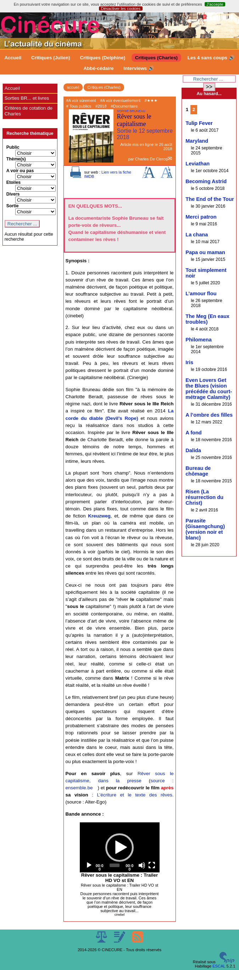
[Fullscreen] (151, 865)
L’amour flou (200, 293)
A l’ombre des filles (209, 415)
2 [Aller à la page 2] (194, 109)
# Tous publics (78, 106)
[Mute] (141, 865)
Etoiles (13, 182)
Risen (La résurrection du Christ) (204, 497)
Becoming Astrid (206, 181)
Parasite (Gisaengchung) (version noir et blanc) (205, 529)
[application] (120, 847)
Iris (189, 362)
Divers (13, 194)
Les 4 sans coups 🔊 (211, 57)
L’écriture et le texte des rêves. (135, 795)
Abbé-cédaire (98, 68)
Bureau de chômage (198, 471)
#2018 (100, 106)
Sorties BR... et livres (27, 98)
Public (13, 147)
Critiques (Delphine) (102, 57)
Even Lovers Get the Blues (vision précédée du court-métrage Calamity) (208, 388)
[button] (119, 847)
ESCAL (218, 966)
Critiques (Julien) (50, 57)
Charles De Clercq (151, 159)
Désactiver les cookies (120, 8)
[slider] (114, 865)
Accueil (12, 57)
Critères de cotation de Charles (28, 110)
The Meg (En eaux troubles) (207, 319)
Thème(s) (16, 159)
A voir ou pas (20, 170)
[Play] (89, 865)
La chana (196, 234)
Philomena (198, 339)
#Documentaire (124, 106)
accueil (73, 87)
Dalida (193, 450)
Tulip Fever (199, 123)
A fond (193, 432)
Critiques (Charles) (156, 57)
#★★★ (151, 100)
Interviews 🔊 (138, 68)
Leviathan (197, 163)
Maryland (196, 141)
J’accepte (214, 4)
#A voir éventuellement (120, 100)
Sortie (12, 205)
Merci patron (200, 217)
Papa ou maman (205, 252)
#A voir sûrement (81, 100)
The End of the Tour (209, 199)
